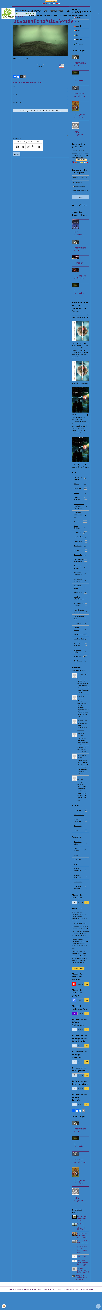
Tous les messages (78, 984)
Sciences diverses (80, 829)
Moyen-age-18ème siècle (80, 580)
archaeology (80, 672)
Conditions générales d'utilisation (30, 1307)
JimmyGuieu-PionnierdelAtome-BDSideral (82, 1296)
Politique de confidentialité (72, 1307)
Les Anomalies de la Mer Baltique (80, 79)
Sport (80, 880)
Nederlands (78, 40)
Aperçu (58, 111)
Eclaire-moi (81, 770)
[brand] (12, 13)
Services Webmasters (80, 886)
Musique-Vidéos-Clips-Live (80, 612)
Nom (14, 86)
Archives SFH (80, 560)
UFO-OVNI (80, 825)
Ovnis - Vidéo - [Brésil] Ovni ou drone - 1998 (82, 1279)
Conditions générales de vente (52, 1307)
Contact (77, 11)
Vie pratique (80, 875)
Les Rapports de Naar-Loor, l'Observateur (80, 277)
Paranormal (80, 490)
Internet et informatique (80, 892)
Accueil (31, 11)
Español (77, 26)
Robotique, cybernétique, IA (80, 605)
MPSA (87, 15)
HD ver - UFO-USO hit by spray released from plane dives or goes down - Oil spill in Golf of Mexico (83, 1263)
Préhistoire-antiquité (80, 573)
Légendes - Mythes (80, 666)
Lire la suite (81, 731)
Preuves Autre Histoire (80, 480)
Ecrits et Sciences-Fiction (78, 234)
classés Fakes (80, 547)
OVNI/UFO (80, 535)
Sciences (80, 485)
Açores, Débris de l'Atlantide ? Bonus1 (82, 1235)
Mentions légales (12, 1307)
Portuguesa (79, 45)
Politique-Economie (80, 500)
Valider (80, 198)
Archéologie (80, 551)
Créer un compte (76, 191)
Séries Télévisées (80, 530)
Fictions (80, 494)
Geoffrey (80, 711)
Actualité (80, 524)
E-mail (15, 94)
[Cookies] (4, 1306)
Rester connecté (79, 187)
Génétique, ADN (80, 652)
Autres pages (57, 11)
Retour (40, 66)
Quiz (56, 15)
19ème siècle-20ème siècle (80, 587)
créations (80, 845)
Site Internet (17, 102)
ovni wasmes (81, 1273)
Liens (69, 11)
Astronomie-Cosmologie (80, 835)
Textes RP (78, 263)
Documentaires (80, 633)
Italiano (77, 31)
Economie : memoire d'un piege (80, 517)
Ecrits (45, 11)
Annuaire (86, 11)
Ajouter (16, 154)
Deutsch (77, 35)
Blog (38, 11)
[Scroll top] (98, 1306)
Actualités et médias (80, 858)
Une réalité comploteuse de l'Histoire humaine (80, 95)
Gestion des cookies (89, 1307)
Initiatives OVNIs (80, 541)
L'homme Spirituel (80, 639)
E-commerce (80, 898)
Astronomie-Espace (80, 593)
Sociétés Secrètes (80, 646)
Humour (80, 556)
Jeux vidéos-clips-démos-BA (80, 618)
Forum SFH (45, 15)
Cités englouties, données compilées (79, 134)
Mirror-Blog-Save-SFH (72, 15)
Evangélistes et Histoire (79, 116)
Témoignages (80, 676)
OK (87, 919)
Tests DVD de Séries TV (80, 659)
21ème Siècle (80, 599)
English (77, 22)
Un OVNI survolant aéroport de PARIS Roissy (81, 1243)
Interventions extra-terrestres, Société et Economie (80, 64)
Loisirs (80, 871)
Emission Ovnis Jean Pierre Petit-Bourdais (82, 1252)
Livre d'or (34, 15)
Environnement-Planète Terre (81, 566)
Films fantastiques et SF (80, 626)
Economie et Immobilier (80, 904)
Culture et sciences (80, 865)
